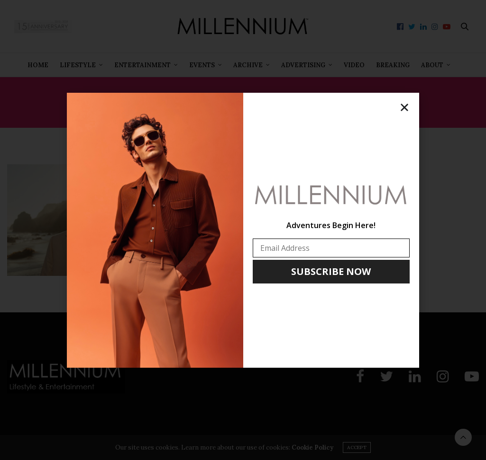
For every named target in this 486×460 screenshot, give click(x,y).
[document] (243, 230)
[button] (404, 107)
